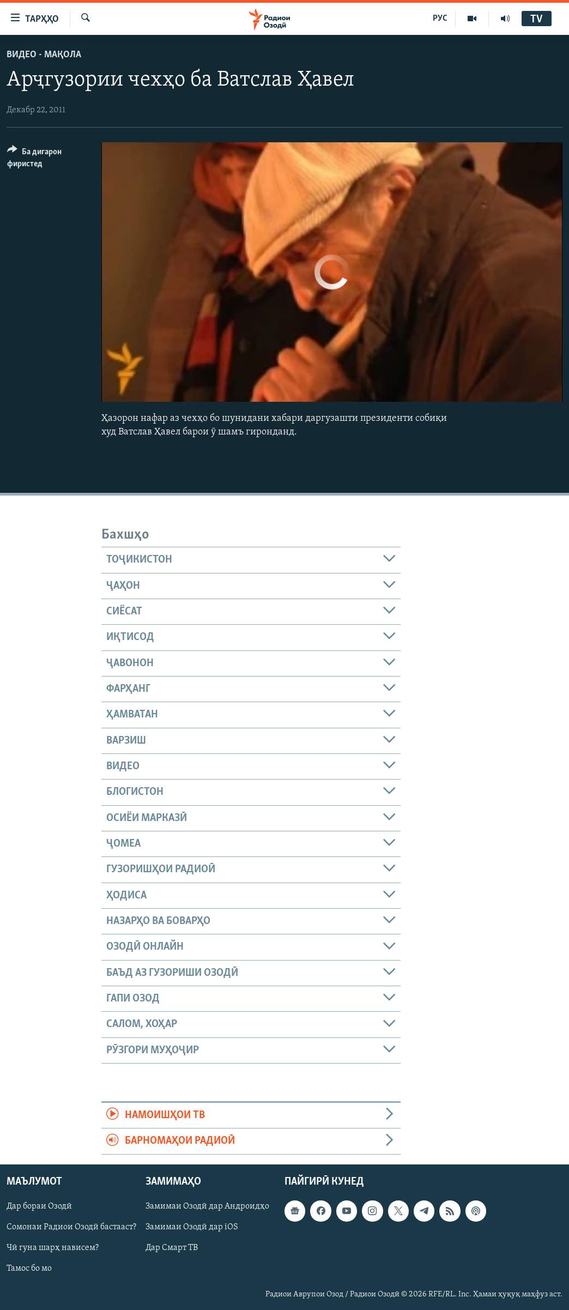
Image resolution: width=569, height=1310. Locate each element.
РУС (440, 18)
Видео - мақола (44, 55)
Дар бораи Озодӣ (39, 1206)
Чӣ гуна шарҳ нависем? (53, 1247)
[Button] (47, 159)
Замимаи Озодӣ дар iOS (192, 1227)
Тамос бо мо (29, 1268)
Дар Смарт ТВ (172, 1247)
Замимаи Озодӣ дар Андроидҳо (207, 1206)
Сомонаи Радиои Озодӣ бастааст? (71, 1227)
